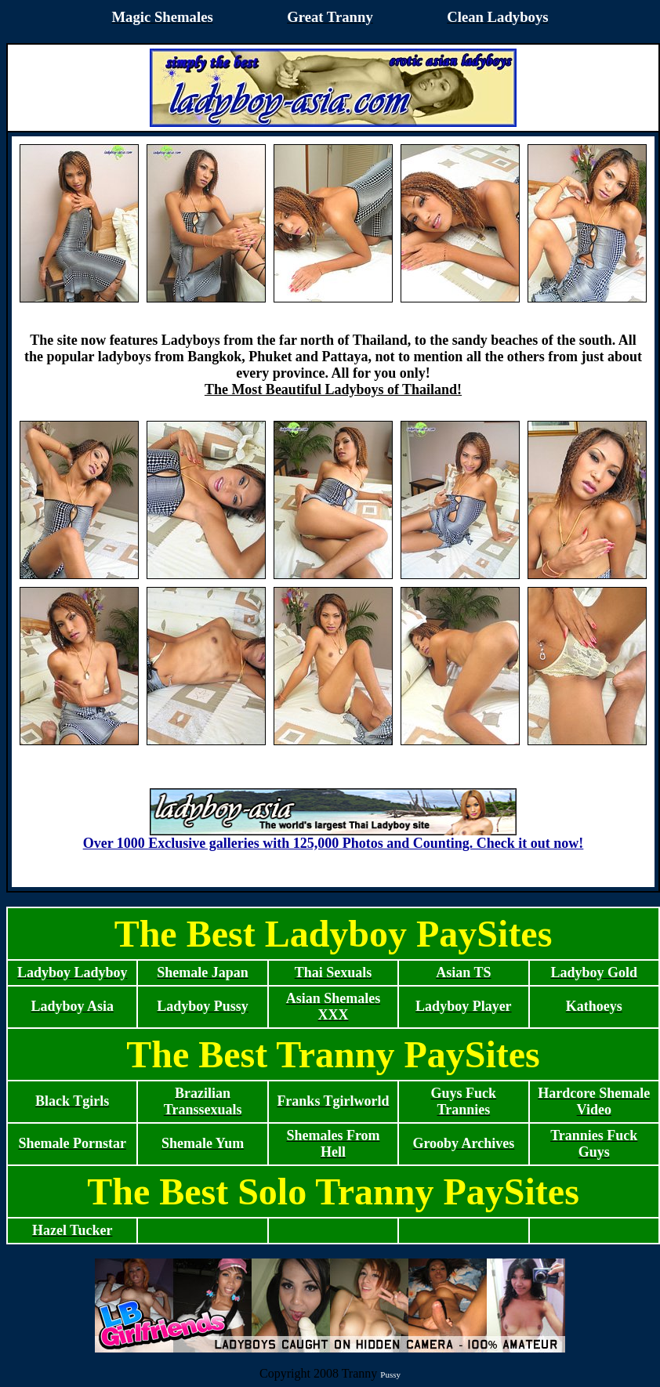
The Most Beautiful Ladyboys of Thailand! (333, 389)
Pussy (390, 1374)
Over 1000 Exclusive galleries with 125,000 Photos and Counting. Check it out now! (333, 837)
